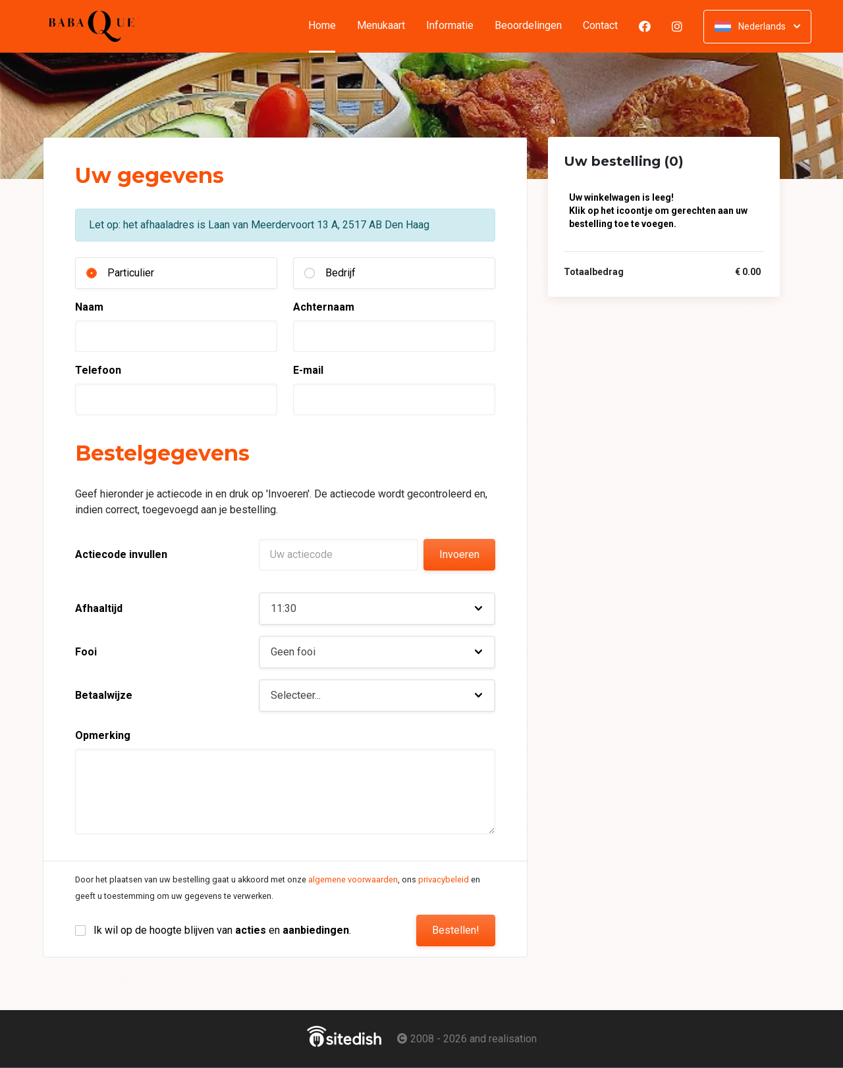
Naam (89, 307)
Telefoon (98, 370)
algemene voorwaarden (353, 879)
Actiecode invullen (121, 554)
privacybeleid (443, 879)
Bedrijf (340, 273)
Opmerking (102, 735)
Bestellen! (455, 930)
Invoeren (459, 554)
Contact (600, 26)
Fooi (86, 652)
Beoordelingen (528, 26)
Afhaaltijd (98, 608)
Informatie (450, 26)
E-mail (308, 370)
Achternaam (323, 307)
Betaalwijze (103, 695)
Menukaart (381, 26)
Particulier (130, 273)
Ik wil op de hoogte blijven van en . (222, 930)
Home (327, 26)
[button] (377, 608)
